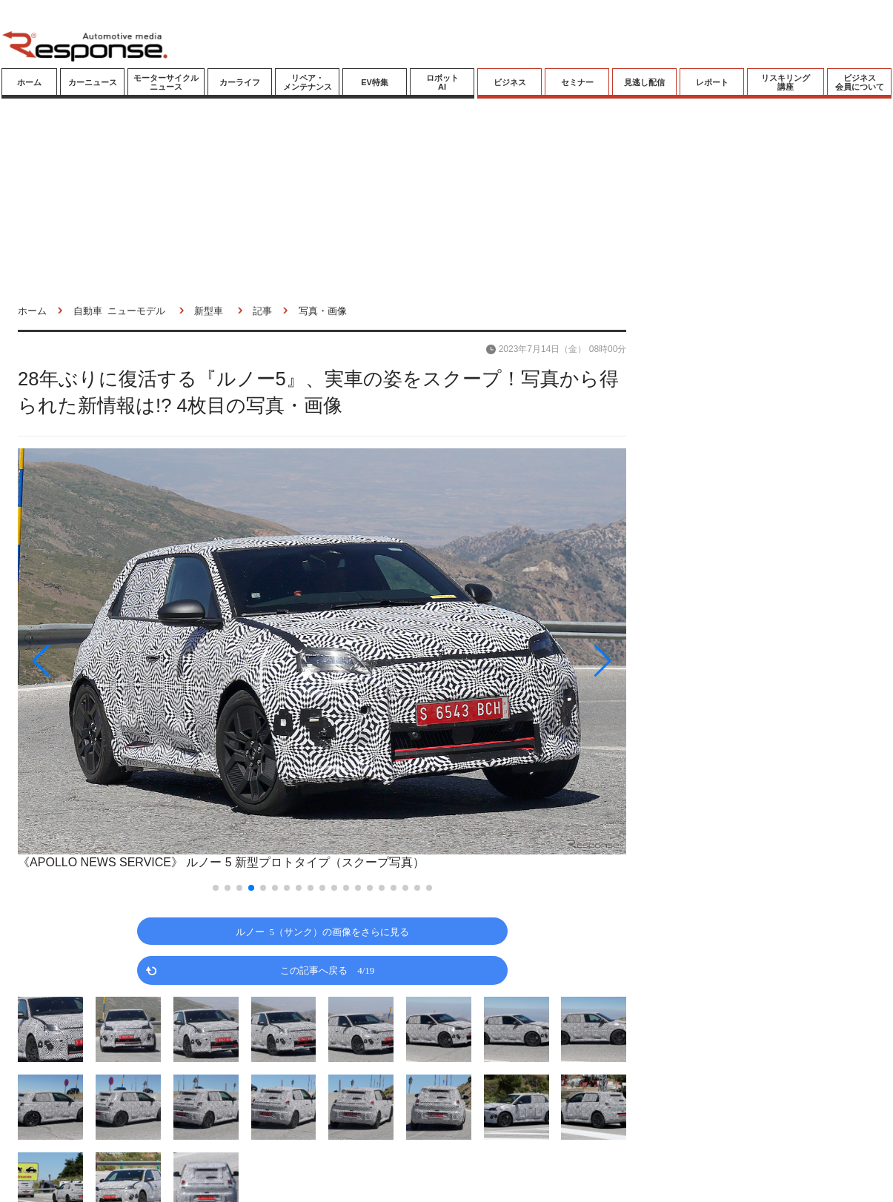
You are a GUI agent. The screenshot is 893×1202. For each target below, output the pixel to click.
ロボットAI (442, 82)
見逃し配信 (644, 82)
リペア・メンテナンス (307, 82)
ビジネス (510, 82)
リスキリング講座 (785, 82)
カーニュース (92, 82)
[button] (109, 661)
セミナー (577, 82)
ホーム (29, 82)
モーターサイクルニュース (166, 82)
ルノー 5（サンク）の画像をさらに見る (323, 931)
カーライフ (239, 82)
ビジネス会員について (859, 82)
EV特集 (374, 82)
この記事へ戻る (327, 969)
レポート (712, 82)
